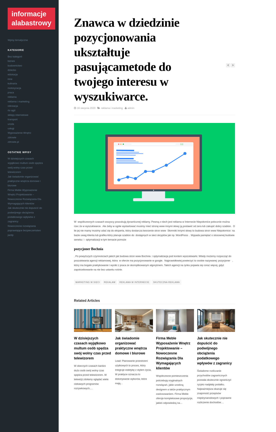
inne (10, 79)
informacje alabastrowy (31, 18)
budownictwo (15, 65)
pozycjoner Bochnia (88, 249)
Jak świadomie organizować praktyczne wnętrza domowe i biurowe (24, 181)
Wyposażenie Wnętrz (19, 132)
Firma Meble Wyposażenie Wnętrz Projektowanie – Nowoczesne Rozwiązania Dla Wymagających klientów (173, 353)
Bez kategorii (15, 56)
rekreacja (13, 105)
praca (11, 92)
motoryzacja (14, 88)
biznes (11, 61)
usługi (11, 128)
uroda (11, 124)
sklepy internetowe (18, 115)
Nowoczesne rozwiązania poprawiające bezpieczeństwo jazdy (24, 230)
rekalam (110, 282)
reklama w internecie (134, 282)
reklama (12, 96)
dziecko (12, 70)
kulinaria (12, 83)
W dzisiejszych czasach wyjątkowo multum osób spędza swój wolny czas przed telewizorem (92, 348)
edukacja (13, 74)
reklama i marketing (18, 101)
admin (131, 108)
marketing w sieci (88, 282)
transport (12, 119)
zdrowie (12, 137)
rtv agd (11, 110)
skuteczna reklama (166, 282)
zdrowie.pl (13, 141)
